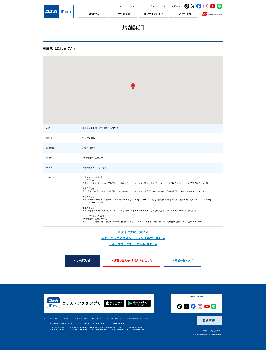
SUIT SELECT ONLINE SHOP (92, 332)
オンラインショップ (154, 13)
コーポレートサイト (156, 6)
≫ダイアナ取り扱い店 (133, 241)
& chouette (118, 338)
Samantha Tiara (135, 336)
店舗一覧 (94, 13)
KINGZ (74, 338)
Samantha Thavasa (56, 336)
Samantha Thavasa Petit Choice (108, 336)
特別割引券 (124, 13)
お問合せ (176, 6)
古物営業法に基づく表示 (138, 327)
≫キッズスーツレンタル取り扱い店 (133, 253)
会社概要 (96, 327)
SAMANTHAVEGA (79, 336)
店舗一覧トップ (184, 269)
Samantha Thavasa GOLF (95, 338)
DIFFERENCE (118, 332)
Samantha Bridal (137, 338)
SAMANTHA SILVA (56, 338)
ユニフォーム (133, 6)
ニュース (117, 6)
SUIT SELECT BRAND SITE (60, 332)
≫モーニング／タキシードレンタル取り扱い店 (133, 247)
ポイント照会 (82, 327)
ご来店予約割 (83, 269)
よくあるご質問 (52, 327)
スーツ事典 (185, 13)
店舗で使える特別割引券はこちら (133, 269)
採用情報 (210, 329)
